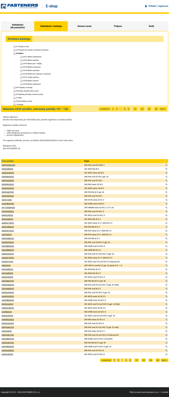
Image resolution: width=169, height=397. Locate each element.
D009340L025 (8, 327)
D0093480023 (8, 227)
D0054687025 (8, 281)
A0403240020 (8, 173)
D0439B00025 (8, 246)
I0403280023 (7, 219)
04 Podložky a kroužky (24, 88)
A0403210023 (8, 223)
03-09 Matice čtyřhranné (32, 84)
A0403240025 (8, 308)
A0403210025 (8, 258)
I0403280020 (7, 169)
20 (142, 109)
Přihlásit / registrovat (158, 6)
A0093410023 (8, 231)
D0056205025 (8, 292)
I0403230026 (7, 354)
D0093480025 (8, 238)
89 (156, 109)
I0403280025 (7, 273)
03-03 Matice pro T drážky (32, 64)
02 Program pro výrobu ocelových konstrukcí (32, 50)
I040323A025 (7, 304)
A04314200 (7, 200)
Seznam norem (84, 26)
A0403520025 (8, 296)
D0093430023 (8, 211)
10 (135, 109)
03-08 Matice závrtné (30, 81)
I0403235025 (7, 316)
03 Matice (20, 53)
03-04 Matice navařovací (32, 67)
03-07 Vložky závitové (31, 77)
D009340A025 (8, 285)
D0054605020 (8, 177)
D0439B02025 (8, 339)
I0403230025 (7, 277)
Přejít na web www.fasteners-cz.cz (144, 392)
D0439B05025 (8, 346)
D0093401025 (8, 335)
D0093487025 (8, 343)
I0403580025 (7, 269)
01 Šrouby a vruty (22, 47)
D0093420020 (8, 180)
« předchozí (105, 109)
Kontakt (165, 392)
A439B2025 (7, 312)
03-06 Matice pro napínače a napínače (37, 74)
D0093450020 (8, 196)
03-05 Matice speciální (31, 70)
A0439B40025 (8, 300)
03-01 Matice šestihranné (32, 57)
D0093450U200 (8, 165)
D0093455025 (8, 254)
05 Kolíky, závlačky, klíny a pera (27, 91)
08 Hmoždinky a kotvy (24, 101)
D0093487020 (8, 192)
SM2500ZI (6, 265)
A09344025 (7, 331)
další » (163, 109)
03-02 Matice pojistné (31, 60)
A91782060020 (8, 207)
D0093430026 (8, 350)
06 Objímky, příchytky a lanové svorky (29, 94)
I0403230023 (7, 215)
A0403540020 (8, 188)
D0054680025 (8, 289)
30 (149, 109)
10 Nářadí (19, 105)
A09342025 (7, 234)
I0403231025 (7, 262)
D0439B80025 (8, 250)
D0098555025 (8, 242)
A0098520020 (8, 184)
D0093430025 (8, 323)
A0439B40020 (8, 204)
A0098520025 (8, 319)
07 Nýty (19, 98)
